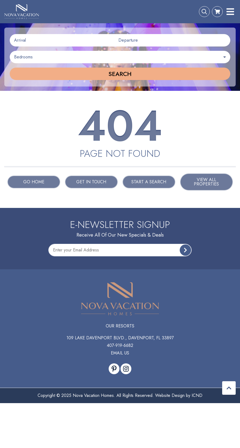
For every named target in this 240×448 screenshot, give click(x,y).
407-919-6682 (120, 345)
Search (120, 73)
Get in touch (91, 182)
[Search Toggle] (204, 11)
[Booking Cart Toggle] (217, 11)
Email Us (120, 353)
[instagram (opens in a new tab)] (126, 368)
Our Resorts (120, 326)
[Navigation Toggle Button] (230, 11)
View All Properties (206, 182)
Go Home (33, 182)
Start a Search (148, 182)
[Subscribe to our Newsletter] (120, 250)
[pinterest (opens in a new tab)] (114, 368)
